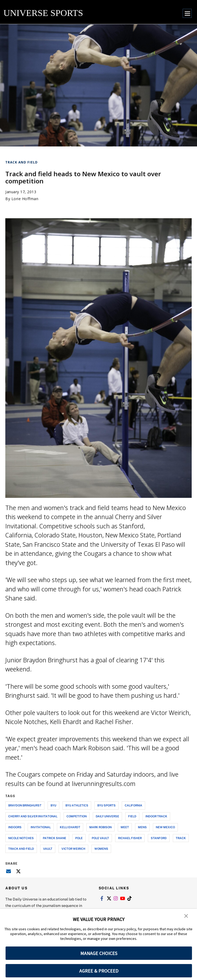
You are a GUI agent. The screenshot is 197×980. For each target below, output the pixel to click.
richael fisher (130, 838)
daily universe (107, 816)
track (181, 838)
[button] (186, 916)
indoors (15, 827)
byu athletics (76, 805)
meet (125, 827)
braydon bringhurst (24, 805)
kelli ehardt (70, 827)
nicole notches (21, 838)
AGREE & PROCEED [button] (98, 971)
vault (47, 848)
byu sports (106, 805)
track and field (21, 848)
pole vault (100, 838)
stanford (159, 838)
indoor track (156, 816)
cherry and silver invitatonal (32, 816)
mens (142, 827)
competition (76, 816)
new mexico (165, 827)
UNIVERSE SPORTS (43, 13)
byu (53, 805)
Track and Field (21, 162)
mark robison (100, 827)
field (132, 816)
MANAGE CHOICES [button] (98, 953)
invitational (41, 827)
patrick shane (54, 838)
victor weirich (73, 848)
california (133, 805)
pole (79, 838)
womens (101, 848)
